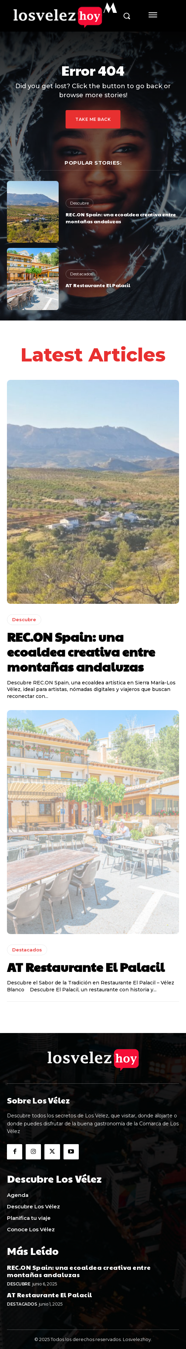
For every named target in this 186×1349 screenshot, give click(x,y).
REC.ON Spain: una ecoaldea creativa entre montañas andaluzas (121, 218)
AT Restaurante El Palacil (98, 285)
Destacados (81, 273)
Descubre (79, 203)
